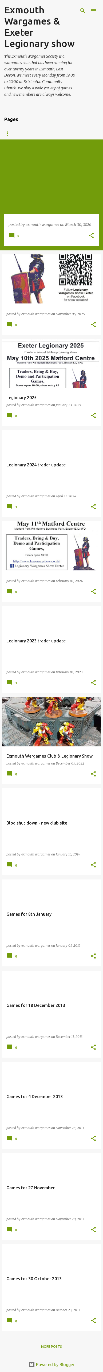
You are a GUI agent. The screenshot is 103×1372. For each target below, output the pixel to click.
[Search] (83, 10)
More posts (51, 1346)
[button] (91, 235)
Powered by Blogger (51, 1364)
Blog (8, 133)
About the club (39, 133)
